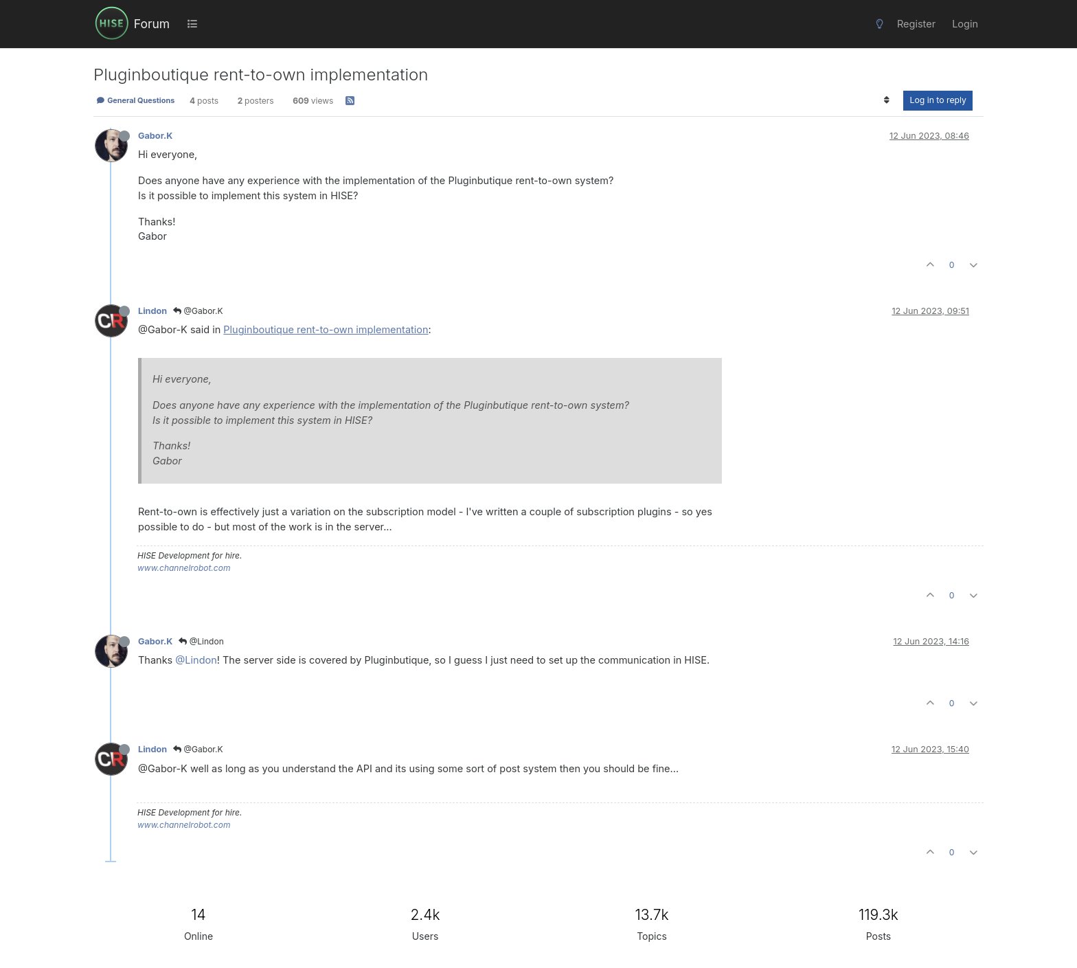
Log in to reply (937, 100)
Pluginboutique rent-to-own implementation (325, 329)
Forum (152, 23)
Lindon (152, 311)
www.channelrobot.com (183, 568)
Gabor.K (155, 136)
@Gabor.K (198, 311)
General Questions (135, 100)
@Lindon (201, 641)
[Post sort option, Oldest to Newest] (886, 100)
